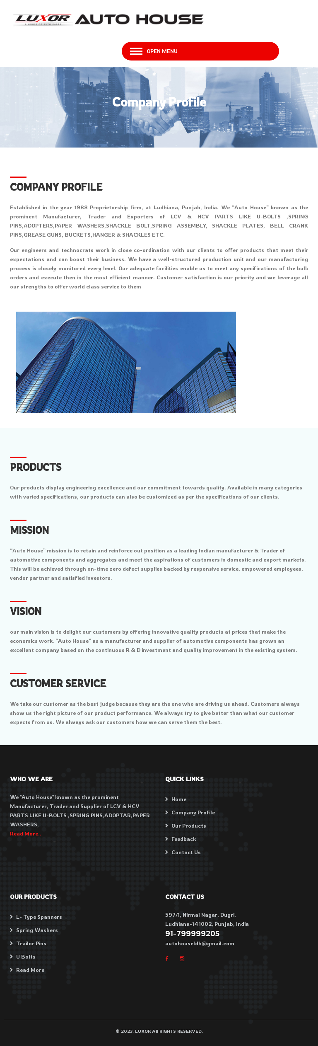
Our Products (188, 825)
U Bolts (26, 956)
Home (178, 799)
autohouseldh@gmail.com (199, 943)
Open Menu (162, 51)
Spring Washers (37, 930)
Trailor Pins (31, 943)
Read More (30, 969)
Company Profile (193, 812)
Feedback (183, 838)
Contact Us (186, 852)
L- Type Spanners (39, 916)
